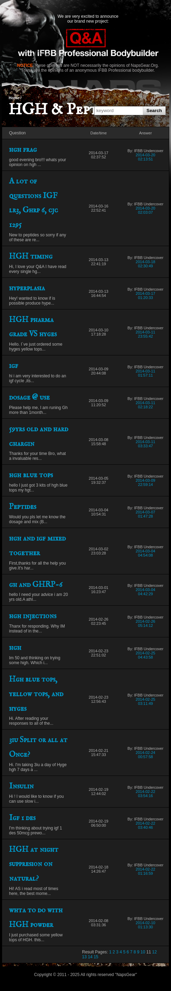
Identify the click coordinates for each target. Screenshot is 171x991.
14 (90, 956)
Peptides (22, 507)
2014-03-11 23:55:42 (145, 334)
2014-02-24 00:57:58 (145, 754)
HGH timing (30, 256)
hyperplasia (27, 288)
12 (154, 952)
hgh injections (32, 616)
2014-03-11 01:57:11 (145, 373)
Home (14, 98)
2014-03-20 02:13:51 (145, 157)
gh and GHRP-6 (35, 585)
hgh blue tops (31, 475)
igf (13, 366)
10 (142, 952)
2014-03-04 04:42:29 (145, 592)
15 (95, 956)
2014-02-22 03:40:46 (145, 825)
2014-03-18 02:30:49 (145, 264)
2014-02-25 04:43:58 (145, 655)
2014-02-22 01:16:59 (145, 871)
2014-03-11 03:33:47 (145, 444)
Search (154, 110)
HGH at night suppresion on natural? (33, 864)
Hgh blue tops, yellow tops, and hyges (36, 694)
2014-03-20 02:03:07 (145, 210)
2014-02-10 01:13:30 (145, 925)
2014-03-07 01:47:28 (145, 514)
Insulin (21, 786)
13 (84, 956)
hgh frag (23, 150)
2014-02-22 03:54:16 (145, 793)
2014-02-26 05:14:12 (145, 623)
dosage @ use (29, 397)
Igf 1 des (22, 818)
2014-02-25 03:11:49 (145, 701)
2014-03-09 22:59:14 (145, 482)
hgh (15, 648)
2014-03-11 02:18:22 (145, 405)
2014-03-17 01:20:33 (145, 295)
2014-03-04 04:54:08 (145, 553)
